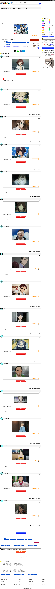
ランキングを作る (18, 581)
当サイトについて (4, 579)
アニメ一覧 (19, 545)
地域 (50, 34)
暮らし (50, 30)
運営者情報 (3, 584)
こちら (27, 46)
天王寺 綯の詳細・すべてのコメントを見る (35, 141)
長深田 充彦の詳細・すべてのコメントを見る (34, 388)
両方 (12, 2)
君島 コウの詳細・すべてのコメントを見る (35, 196)
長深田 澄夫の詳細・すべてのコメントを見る (34, 498)
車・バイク (51, 25)
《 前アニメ (5, 545)
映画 (43, 23)
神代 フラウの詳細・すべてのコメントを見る (34, 114)
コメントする (20, 551)
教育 (43, 34)
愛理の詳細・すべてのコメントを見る (35, 361)
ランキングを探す (18, 579)
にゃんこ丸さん (37, 45)
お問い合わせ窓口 (31, 584)
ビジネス (51, 32)
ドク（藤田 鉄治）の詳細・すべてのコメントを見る (33, 251)
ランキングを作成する (48, 36)
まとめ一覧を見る (18, 584)
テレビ (50, 23)
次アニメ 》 (32, 545)
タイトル (17, 2)
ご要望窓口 (30, 582)
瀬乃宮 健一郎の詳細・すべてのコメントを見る (34, 443)
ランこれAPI (44, 582)
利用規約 (2, 581)
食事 (43, 30)
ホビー (44, 25)
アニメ (7, 41)
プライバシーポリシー (4, 582)
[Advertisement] (20, 16)
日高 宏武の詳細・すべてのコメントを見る (35, 525)
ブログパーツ (44, 581)
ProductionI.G (7, 44)
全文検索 (25, 2)
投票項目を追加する (48, 48)
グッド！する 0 (36, 542)
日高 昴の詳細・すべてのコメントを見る (35, 333)
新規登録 (52, 54)
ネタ (43, 32)
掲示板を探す (17, 582)
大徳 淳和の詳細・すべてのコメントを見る (35, 169)
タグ (21, 2)
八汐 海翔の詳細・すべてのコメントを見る (35, 306)
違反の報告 (30, 579)
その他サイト (44, 584)
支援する (43, 579)
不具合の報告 (31, 581)
